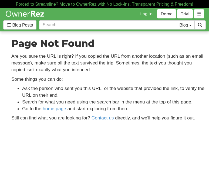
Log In (146, 13)
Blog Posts (20, 25)
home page (54, 108)
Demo (167, 13)
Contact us (103, 118)
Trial (185, 13)
